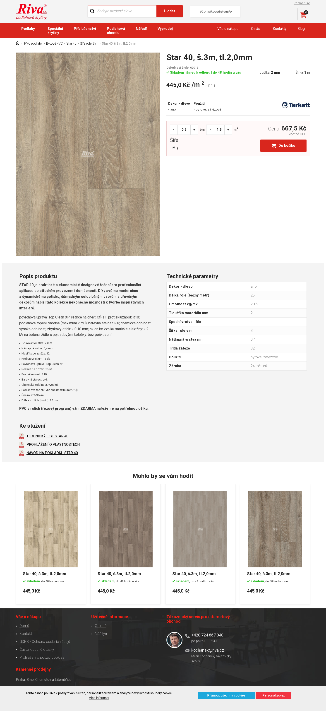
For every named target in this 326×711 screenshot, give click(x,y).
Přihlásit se (302, 3)
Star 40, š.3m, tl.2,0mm (44, 573)
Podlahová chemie (116, 31)
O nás (255, 29)
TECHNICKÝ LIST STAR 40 (47, 436)
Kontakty (280, 29)
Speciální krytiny (55, 31)
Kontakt (25, 633)
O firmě (100, 625)
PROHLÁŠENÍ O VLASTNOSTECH (53, 444)
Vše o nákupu (227, 29)
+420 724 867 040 (207, 634)
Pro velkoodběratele (215, 11)
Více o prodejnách (270, 679)
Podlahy (28, 29)
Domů (24, 625)
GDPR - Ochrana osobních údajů (44, 641)
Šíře (175, 140)
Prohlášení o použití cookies (41, 657)
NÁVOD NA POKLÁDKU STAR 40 (52, 453)
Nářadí (141, 29)
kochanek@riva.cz (207, 650)
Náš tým (101, 633)
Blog (301, 29)
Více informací (99, 698)
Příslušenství (85, 29)
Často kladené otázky (36, 649)
